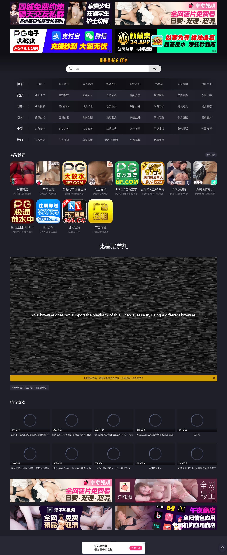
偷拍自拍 (64, 106)
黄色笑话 (183, 128)
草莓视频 (88, 139)
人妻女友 (88, 128)
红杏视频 (135, 139)
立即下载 (135, 547)
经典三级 (159, 106)
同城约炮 (40, 139)
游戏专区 (111, 84)
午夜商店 (64, 139)
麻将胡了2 (135, 84)
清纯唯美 (159, 117)
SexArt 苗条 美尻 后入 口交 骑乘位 (29, 387)
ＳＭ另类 (207, 95)
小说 (20, 128)
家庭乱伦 (64, 128)
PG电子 (40, 84)
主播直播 (183, 95)
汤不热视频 (111, 139)
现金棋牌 (183, 84)
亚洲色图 (64, 117)
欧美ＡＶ (88, 95)
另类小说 (159, 128)
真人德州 (64, 84)
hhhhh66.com (113, 60)
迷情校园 (135, 128)
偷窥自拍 (40, 117)
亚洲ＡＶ (40, 95)
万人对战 (88, 84)
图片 (20, 117)
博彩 (20, 84)
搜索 (154, 68)
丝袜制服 (159, 95)
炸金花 (159, 84)
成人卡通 (88, 106)
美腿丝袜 (135, 117)
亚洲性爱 (40, 106)
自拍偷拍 (64, 95)
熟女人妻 (135, 95)
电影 (20, 106)
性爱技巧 (207, 128)
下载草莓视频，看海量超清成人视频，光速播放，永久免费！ (149, 378)
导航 (20, 140)
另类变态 (207, 106)
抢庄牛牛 (207, 84)
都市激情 (40, 128)
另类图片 (207, 117)
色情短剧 (159, 139)
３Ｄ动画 (111, 95)
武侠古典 (111, 128)
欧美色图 (88, 117)
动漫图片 (111, 117)
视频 (20, 95)
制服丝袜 (135, 106)
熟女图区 (183, 117)
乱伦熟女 (183, 106)
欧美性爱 (111, 106)
